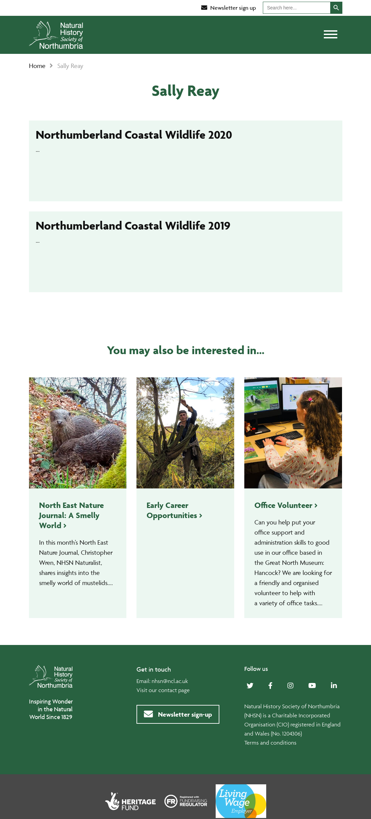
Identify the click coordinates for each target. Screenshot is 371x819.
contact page (174, 690)
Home (37, 66)
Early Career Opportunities (172, 510)
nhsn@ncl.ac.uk (170, 681)
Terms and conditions (270, 742)
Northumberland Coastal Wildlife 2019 (133, 225)
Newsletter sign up (228, 7)
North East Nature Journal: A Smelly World (71, 515)
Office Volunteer (283, 505)
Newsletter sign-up (178, 714)
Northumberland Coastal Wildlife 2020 (134, 134)
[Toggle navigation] (330, 35)
